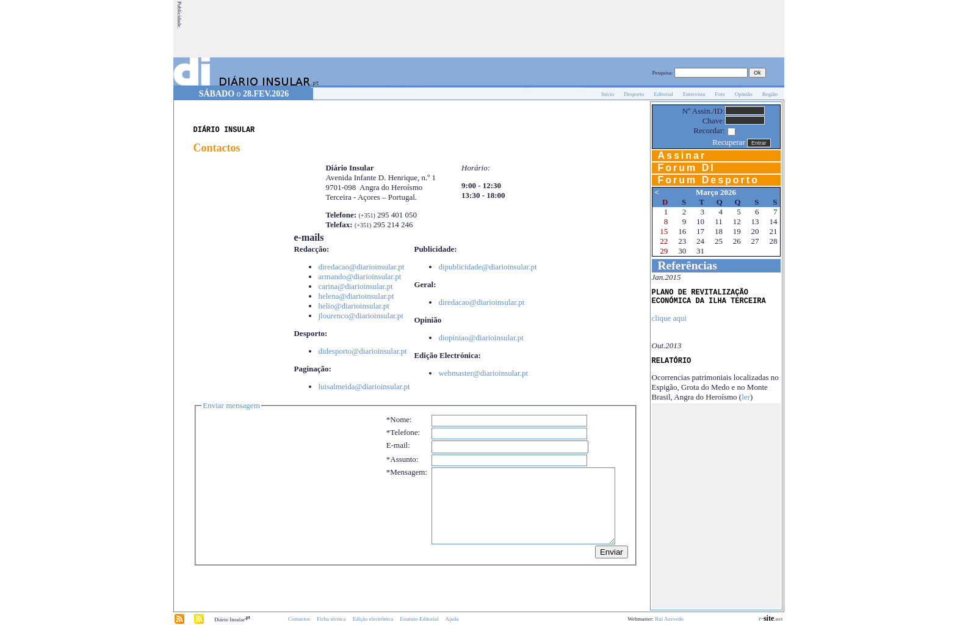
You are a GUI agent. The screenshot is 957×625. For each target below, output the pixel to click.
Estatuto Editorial (419, 619)
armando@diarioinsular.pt (359, 276)
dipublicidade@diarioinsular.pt (487, 266)
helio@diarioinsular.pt (353, 305)
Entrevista (694, 94)
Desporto (634, 94)
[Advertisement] (561, 28)
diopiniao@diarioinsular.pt (480, 337)
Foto (720, 94)
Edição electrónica (373, 619)
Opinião (744, 94)
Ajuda (452, 619)
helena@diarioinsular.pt (356, 296)
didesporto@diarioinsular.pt (362, 351)
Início (607, 94)
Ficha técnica (331, 619)
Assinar (682, 155)
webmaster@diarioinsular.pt (483, 373)
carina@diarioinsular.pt (355, 286)
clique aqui (669, 318)
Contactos (299, 619)
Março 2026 (716, 192)
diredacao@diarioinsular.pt (361, 266)
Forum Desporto (708, 180)
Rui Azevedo (669, 619)
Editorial (663, 94)
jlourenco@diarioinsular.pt (360, 315)
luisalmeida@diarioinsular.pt (364, 386)
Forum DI (686, 168)
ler (746, 396)
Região (770, 94)
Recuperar (728, 142)
